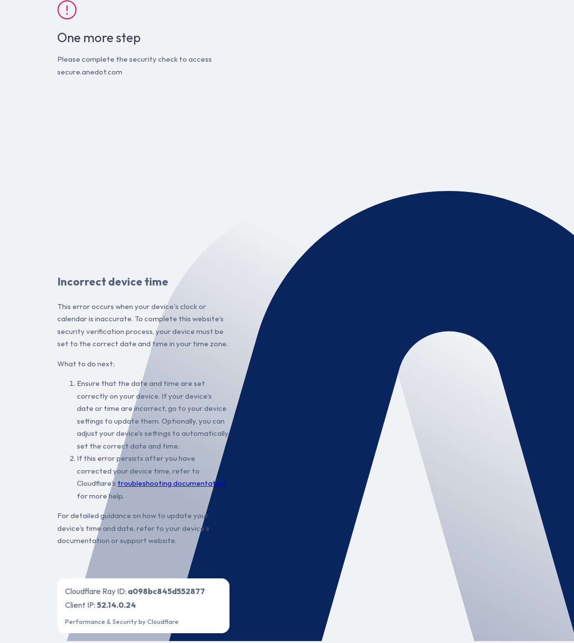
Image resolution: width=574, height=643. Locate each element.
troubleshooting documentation (171, 483)
